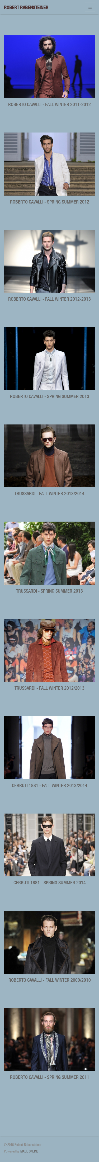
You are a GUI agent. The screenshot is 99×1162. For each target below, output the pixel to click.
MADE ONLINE (29, 1151)
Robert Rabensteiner (26, 7)
